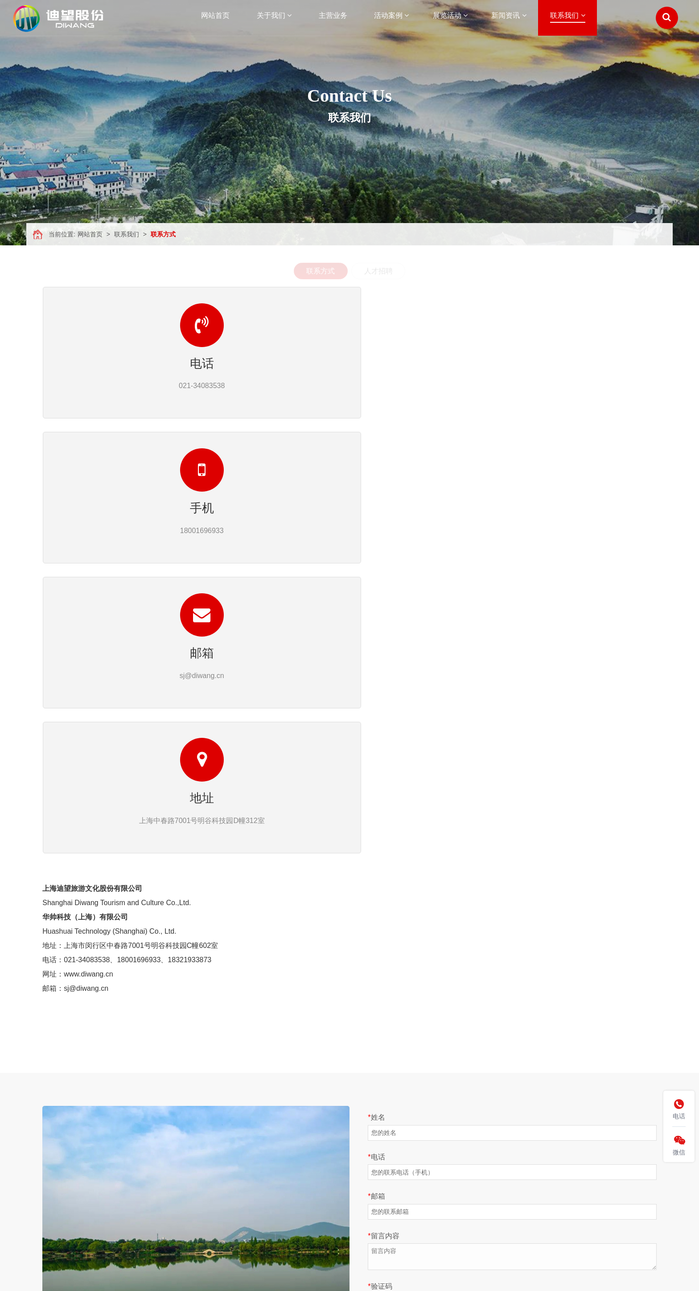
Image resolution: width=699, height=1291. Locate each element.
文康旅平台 (158, 1157)
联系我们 (126, 234)
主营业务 (56, 1157)
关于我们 (56, 1145)
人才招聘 (378, 271)
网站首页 (90, 234)
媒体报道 (353, 1157)
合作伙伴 (155, 1170)
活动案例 (56, 1170)
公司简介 (155, 1145)
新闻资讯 (56, 1195)
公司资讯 (353, 1145)
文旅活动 (254, 1145)
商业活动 (254, 1157)
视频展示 (155, 1182)
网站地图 (56, 1220)
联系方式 (163, 234)
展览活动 (56, 1182)
